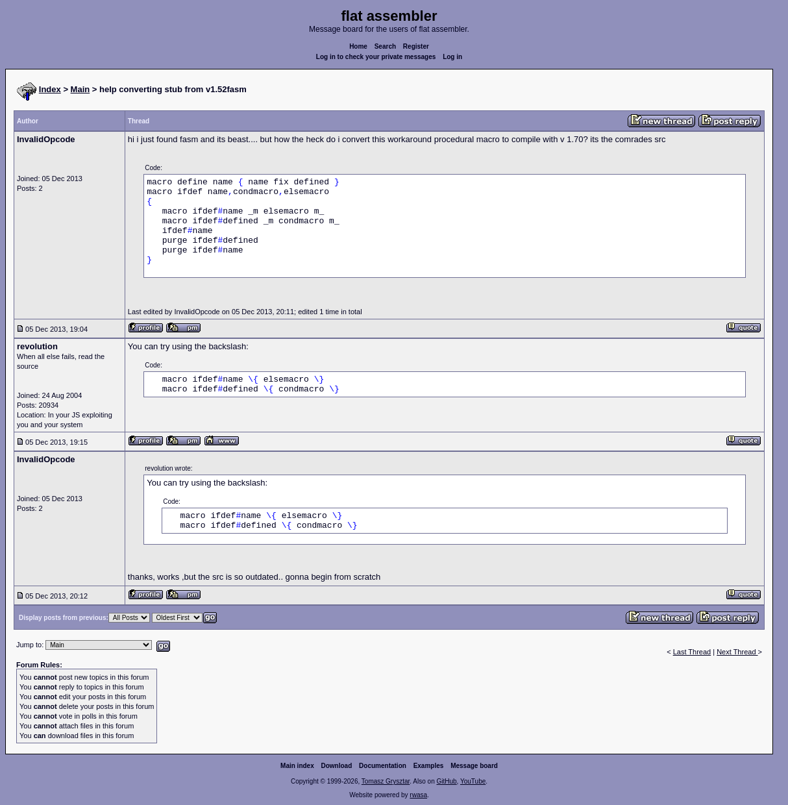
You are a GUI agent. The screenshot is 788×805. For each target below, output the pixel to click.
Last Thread (692, 652)
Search (385, 46)
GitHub (446, 781)
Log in (452, 56)
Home (358, 46)
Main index (297, 765)
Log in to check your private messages (376, 56)
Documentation (382, 765)
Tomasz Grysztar (386, 781)
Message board (474, 765)
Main (80, 89)
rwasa (418, 795)
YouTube (473, 781)
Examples (428, 765)
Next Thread (737, 652)
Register (416, 46)
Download (336, 765)
